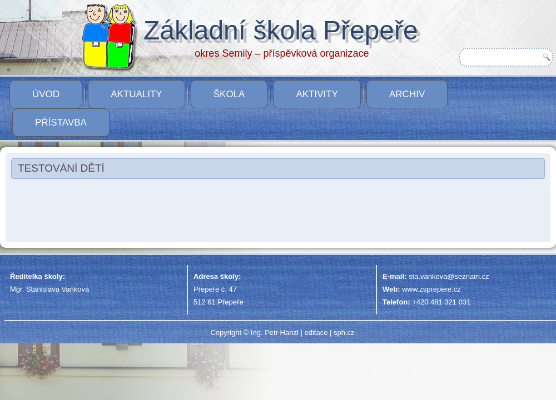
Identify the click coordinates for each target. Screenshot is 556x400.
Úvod (45, 94)
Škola (229, 94)
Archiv (407, 94)
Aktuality (136, 94)
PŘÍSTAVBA (61, 122)
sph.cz (344, 332)
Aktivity (317, 94)
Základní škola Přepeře (280, 30)
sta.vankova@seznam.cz (449, 276)
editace (315, 332)
